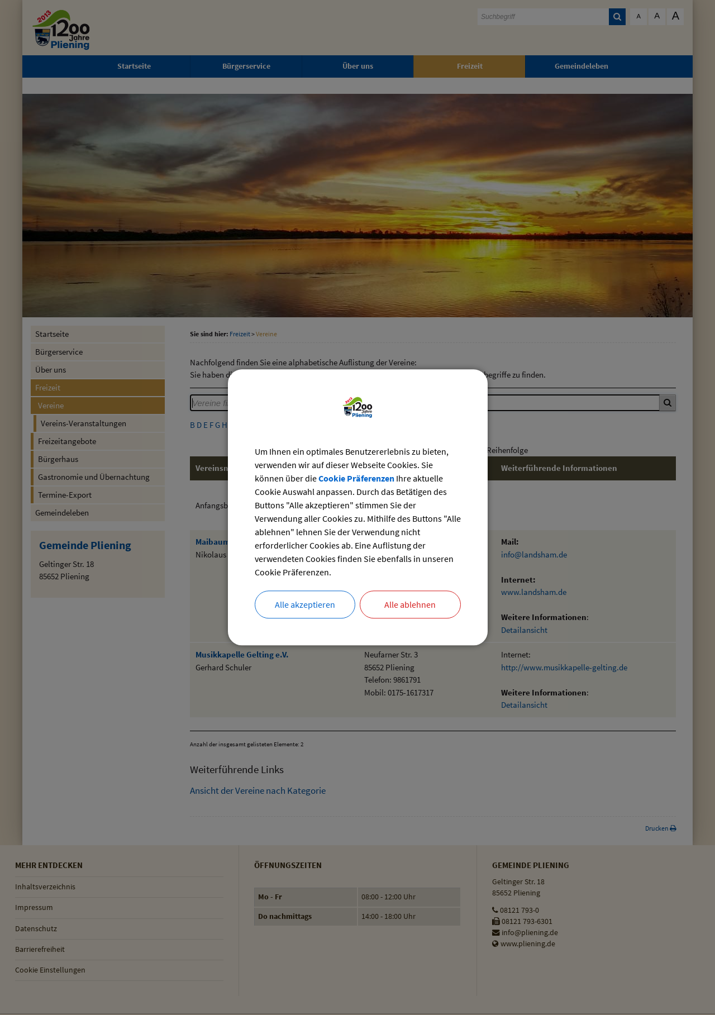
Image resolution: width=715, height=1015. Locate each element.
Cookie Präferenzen (356, 479)
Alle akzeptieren (305, 605)
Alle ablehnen (410, 605)
